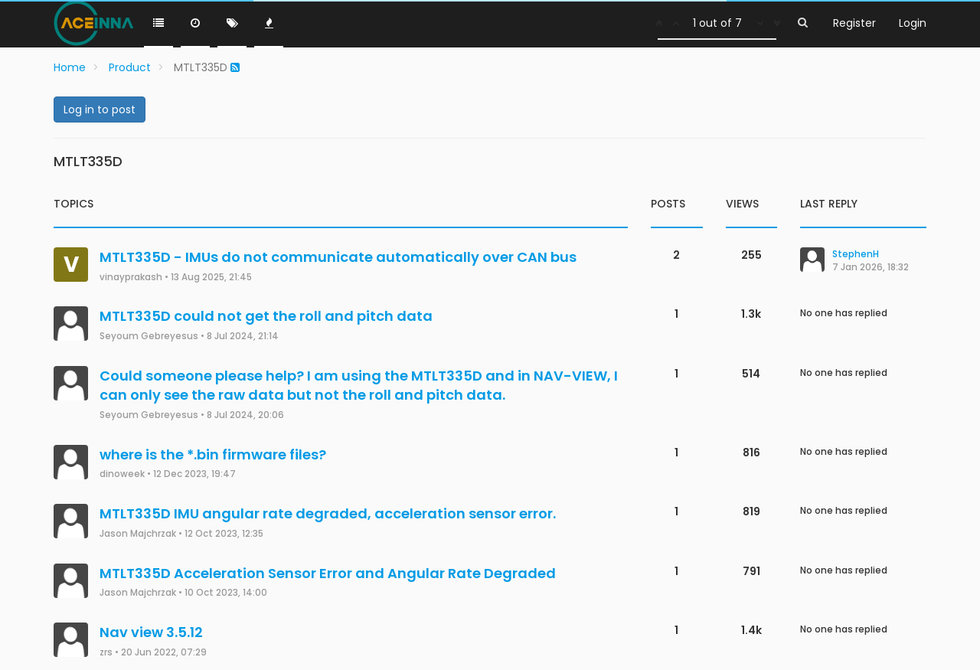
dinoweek (122, 474)
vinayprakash (131, 277)
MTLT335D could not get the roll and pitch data (266, 315)
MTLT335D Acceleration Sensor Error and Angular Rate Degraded (328, 573)
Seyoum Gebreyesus (149, 336)
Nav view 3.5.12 (151, 632)
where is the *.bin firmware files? (213, 454)
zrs (106, 652)
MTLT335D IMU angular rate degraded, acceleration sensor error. (328, 513)
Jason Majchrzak (138, 534)
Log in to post (100, 109)
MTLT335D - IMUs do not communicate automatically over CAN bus (338, 256)
